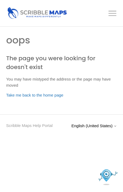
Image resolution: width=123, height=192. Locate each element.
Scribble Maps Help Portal (29, 125)
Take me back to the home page (34, 95)
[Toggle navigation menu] (112, 13)
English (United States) (94, 125)
